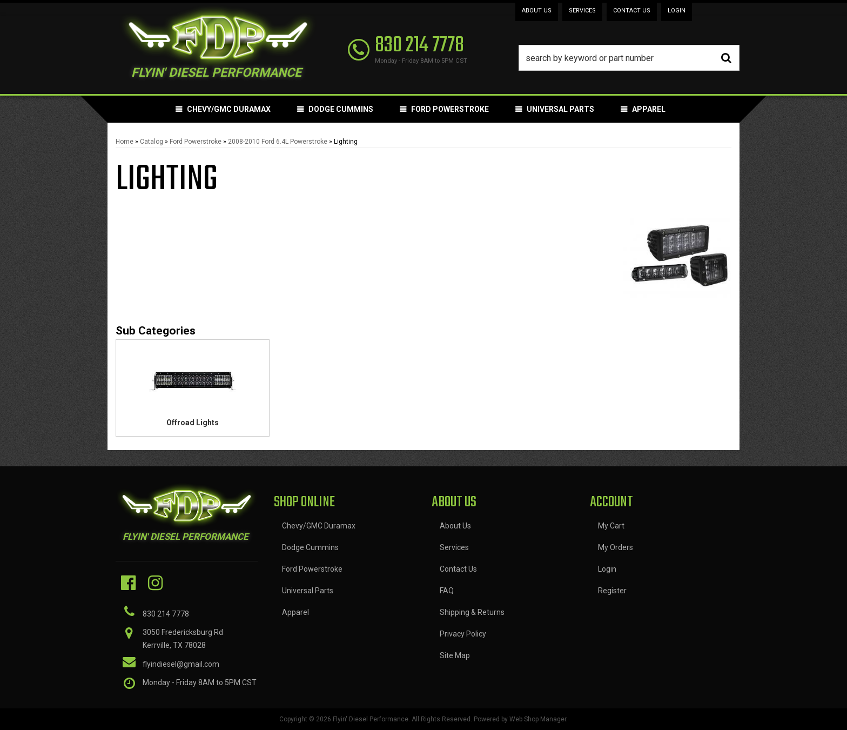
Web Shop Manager (537, 719)
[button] (629, 58)
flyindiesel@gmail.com (181, 664)
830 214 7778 (166, 614)
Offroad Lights (192, 422)
